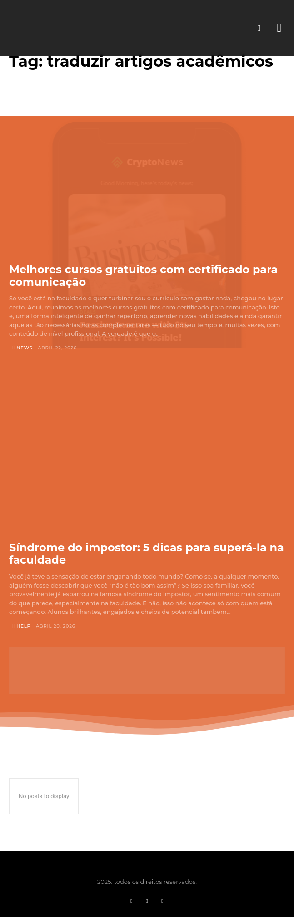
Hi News (21, 348)
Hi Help (20, 626)
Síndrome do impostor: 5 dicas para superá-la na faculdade (146, 554)
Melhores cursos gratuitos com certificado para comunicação (143, 276)
